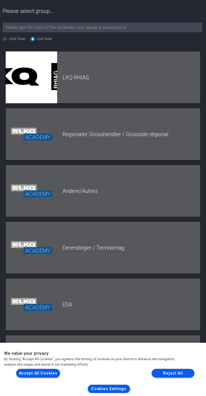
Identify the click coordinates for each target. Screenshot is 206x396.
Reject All (173, 373)
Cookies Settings (108, 389)
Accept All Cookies (38, 373)
